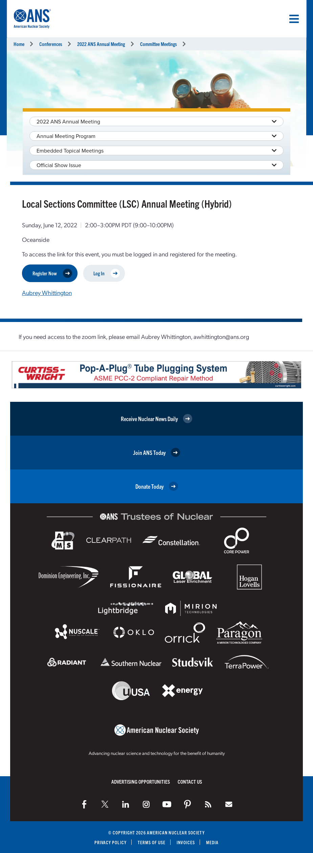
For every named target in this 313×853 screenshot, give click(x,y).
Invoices (186, 842)
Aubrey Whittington (47, 292)
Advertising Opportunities (140, 781)
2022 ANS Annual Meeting (101, 44)
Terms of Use (152, 842)
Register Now (52, 273)
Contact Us (190, 781)
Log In (106, 273)
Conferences (50, 44)
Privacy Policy (110, 842)
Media (212, 842)
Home (19, 44)
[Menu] (294, 19)
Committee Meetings (158, 44)
